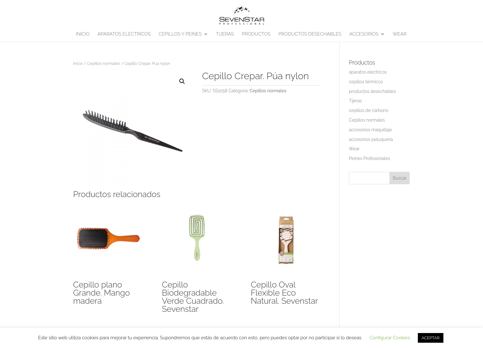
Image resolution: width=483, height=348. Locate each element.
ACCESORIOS (363, 34)
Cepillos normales (103, 63)
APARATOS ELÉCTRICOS (124, 34)
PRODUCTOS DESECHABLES (309, 34)
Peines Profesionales (369, 158)
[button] (182, 81)
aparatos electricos (368, 72)
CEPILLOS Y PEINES (180, 34)
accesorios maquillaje (370, 129)
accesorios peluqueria (371, 139)
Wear (354, 148)
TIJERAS (225, 34)
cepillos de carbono (369, 110)
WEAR (400, 34)
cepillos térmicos (366, 81)
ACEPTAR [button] (431, 338)
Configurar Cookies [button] (389, 338)
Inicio (78, 63)
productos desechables (372, 91)
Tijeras (355, 100)
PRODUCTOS (256, 34)
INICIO (82, 34)
